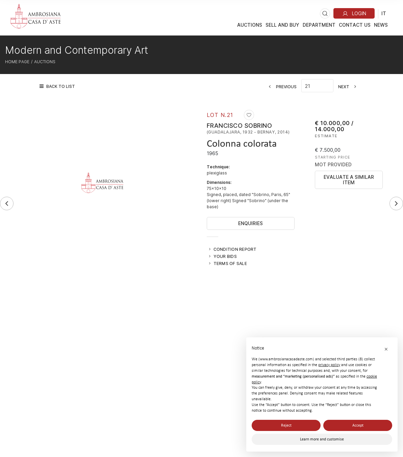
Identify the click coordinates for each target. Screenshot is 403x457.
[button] (386, 349)
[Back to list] (59, 86)
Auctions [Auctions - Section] (249, 25)
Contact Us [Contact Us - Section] (355, 25)
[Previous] (280, 86)
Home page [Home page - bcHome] (17, 61)
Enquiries (250, 223)
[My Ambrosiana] (354, 13)
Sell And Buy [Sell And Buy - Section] (282, 25)
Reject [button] (286, 425)
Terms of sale (230, 263)
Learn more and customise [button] (322, 439)
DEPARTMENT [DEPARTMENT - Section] (319, 25)
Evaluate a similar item (349, 180)
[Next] (349, 86)
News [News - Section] (381, 25)
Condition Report (235, 249)
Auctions (44, 61)
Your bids (225, 256)
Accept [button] (357, 425)
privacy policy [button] (329, 364)
